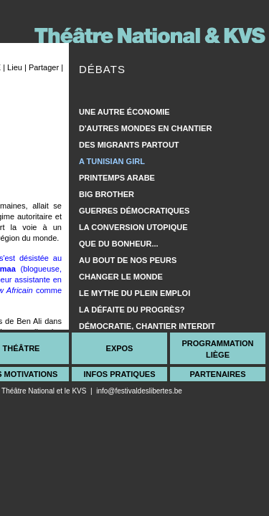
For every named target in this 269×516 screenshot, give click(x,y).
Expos (119, 348)
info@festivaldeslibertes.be (139, 391)
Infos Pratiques (119, 374)
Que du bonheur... (119, 243)
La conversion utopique (133, 227)
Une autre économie (124, 112)
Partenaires (217, 374)
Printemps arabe (117, 177)
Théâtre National (28, 391)
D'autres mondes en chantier (145, 128)
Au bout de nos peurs (127, 260)
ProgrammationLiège (217, 349)
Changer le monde (121, 276)
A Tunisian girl (112, 161)
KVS (79, 391)
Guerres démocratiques (134, 210)
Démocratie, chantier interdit (147, 326)
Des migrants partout (129, 144)
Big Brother (106, 194)
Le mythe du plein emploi (134, 293)
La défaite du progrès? (132, 309)
